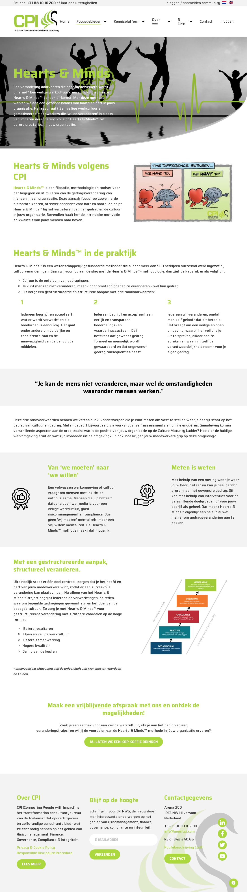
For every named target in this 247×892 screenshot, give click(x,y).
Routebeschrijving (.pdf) (184, 847)
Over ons (156, 21)
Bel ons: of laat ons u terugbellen (55, 3)
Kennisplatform (126, 21)
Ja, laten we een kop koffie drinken (123, 742)
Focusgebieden (89, 21)
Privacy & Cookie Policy (36, 847)
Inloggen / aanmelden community (193, 3)
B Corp (181, 21)
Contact (206, 21)
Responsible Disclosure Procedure (44, 853)
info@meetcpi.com (179, 831)
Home (64, 21)
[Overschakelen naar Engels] (231, 3)
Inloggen (227, 21)
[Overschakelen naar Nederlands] (224, 3)
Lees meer (31, 864)
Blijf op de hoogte (114, 800)
